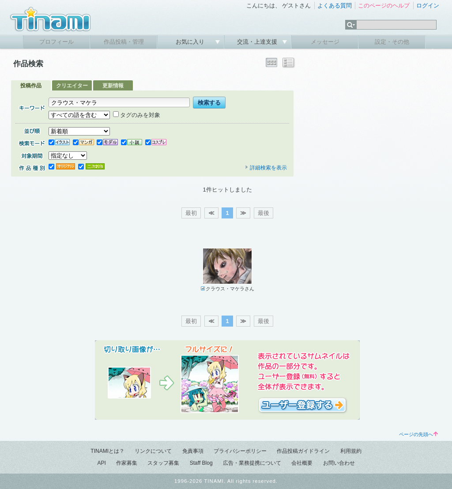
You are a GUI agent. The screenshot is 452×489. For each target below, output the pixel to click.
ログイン (427, 5)
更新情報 (113, 86)
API (101, 463)
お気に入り (191, 41)
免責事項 (192, 451)
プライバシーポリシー (240, 451)
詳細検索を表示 (266, 168)
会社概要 (302, 463)
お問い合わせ (339, 463)
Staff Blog (201, 463)
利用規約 (351, 451)
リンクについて (153, 451)
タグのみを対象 (136, 115)
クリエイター (72, 86)
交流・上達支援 (258, 41)
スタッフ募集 (163, 463)
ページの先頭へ (418, 434)
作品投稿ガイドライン (303, 451)
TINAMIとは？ (107, 451)
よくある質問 (334, 5)
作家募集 (126, 463)
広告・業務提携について (252, 463)
